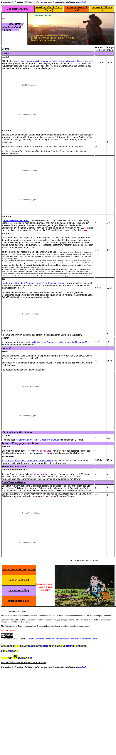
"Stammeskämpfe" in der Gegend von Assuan (37, 440)
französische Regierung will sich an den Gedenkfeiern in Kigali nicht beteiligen (50, 61)
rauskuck (82, 2)
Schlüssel (100, 50)
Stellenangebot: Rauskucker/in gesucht (45, 585)
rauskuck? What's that (102, 9)
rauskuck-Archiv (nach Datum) (48, 9)
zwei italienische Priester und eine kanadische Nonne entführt (60, 342)
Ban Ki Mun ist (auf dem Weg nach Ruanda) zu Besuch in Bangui (33, 283)
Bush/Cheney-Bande (14, 482)
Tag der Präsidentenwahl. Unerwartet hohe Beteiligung (28, 461)
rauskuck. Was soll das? (76, 9)
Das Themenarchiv (17, 9)
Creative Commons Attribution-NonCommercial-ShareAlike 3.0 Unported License (63, 639)
